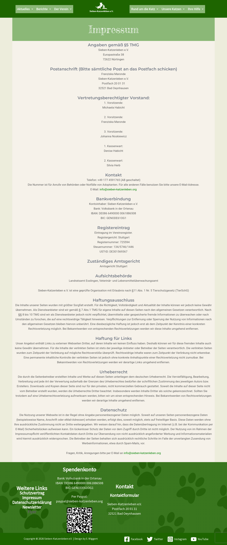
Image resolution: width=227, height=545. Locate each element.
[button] (21, 9)
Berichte (41, 9)
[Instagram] (177, 539)
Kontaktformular (124, 495)
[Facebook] (133, 539)
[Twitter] (155, 539)
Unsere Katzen (176, 9)
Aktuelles (21, 9)
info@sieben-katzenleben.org (118, 189)
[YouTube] (200, 539)
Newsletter (31, 507)
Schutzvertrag (32, 493)
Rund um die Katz (146, 9)
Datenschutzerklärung (31, 502)
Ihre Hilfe (201, 9)
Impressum (32, 497)
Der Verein (62, 9)
